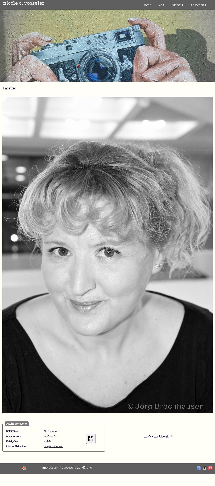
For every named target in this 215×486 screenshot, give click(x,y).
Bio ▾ (161, 5)
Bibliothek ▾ (198, 5)
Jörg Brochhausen (53, 446)
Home (147, 5)
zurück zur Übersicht (158, 436)
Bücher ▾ (177, 5)
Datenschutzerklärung (76, 467)
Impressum (50, 467)
